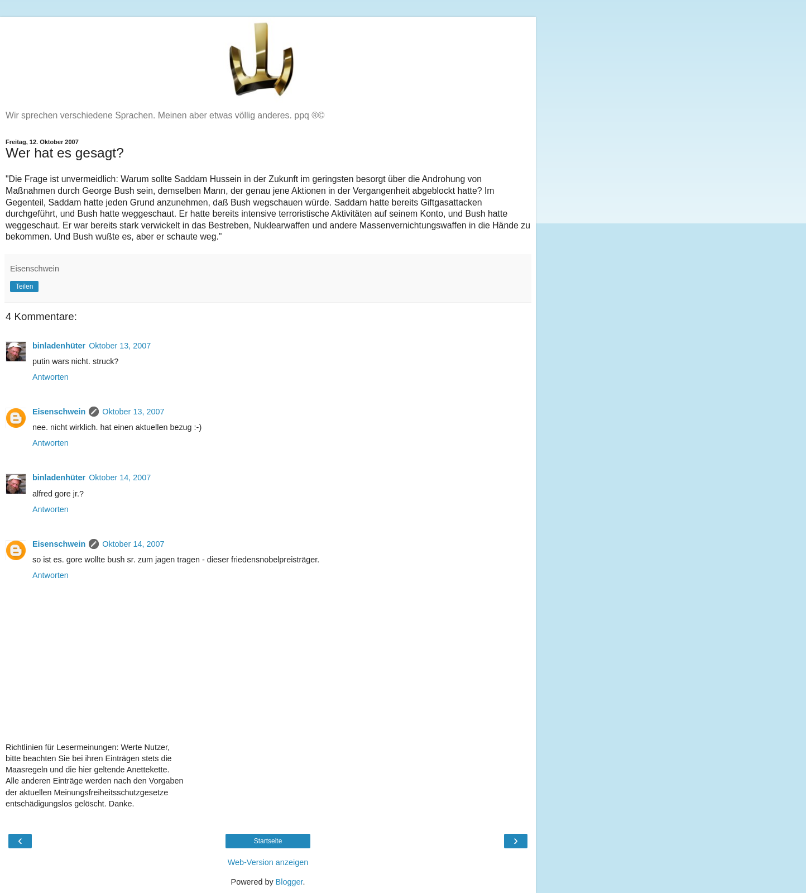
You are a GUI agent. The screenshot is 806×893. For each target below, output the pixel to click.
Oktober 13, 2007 (120, 345)
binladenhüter (58, 345)
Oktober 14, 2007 (120, 477)
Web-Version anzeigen (268, 862)
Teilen (24, 286)
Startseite (268, 841)
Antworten (50, 377)
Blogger (289, 881)
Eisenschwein (58, 411)
